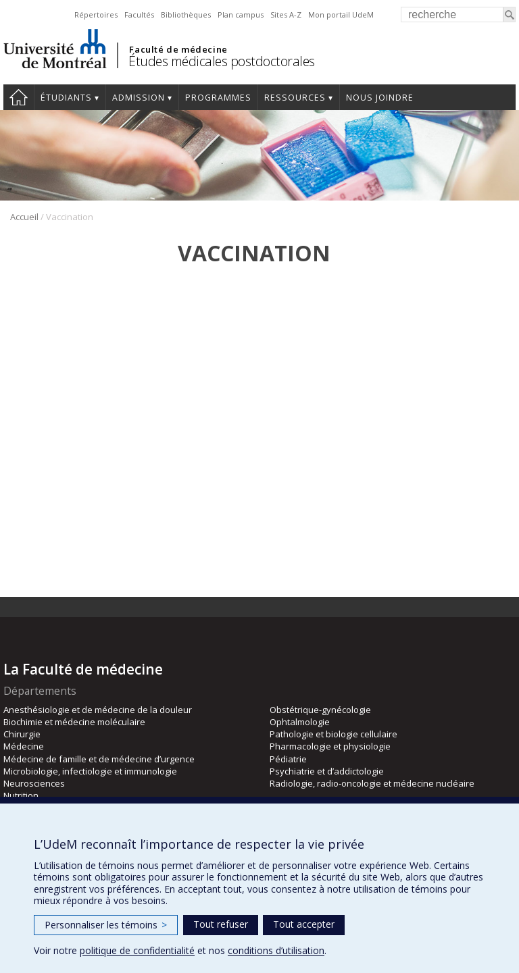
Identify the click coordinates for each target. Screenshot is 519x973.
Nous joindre (380, 97)
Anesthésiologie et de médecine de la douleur (97, 710)
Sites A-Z (285, 14)
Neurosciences (34, 783)
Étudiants (66, 97)
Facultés (139, 14)
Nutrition (21, 795)
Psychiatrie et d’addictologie (327, 771)
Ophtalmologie (300, 722)
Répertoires (96, 14)
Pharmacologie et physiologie (330, 746)
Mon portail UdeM (341, 14)
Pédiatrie (288, 759)
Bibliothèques (186, 14)
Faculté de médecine (178, 49)
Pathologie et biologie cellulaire (333, 734)
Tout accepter (304, 924)
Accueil (18, 97)
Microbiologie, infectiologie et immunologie (90, 771)
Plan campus (241, 14)
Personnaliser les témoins (106, 924)
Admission (138, 97)
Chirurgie (22, 734)
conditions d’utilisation (276, 950)
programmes (218, 97)
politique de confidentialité (137, 950)
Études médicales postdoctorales (221, 61)
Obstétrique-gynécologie (320, 710)
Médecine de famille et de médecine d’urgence (99, 759)
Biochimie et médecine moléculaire (74, 722)
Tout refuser (220, 924)
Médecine (23, 746)
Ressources (295, 97)
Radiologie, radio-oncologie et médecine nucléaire (372, 783)
